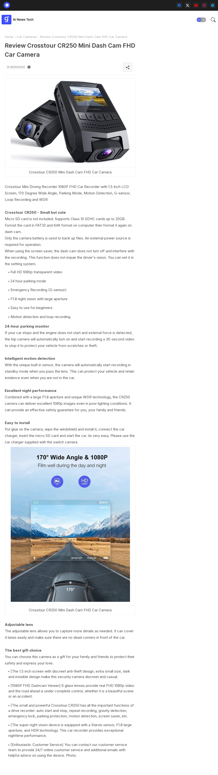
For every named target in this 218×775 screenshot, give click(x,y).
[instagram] (204, 5)
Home (9, 37)
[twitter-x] (188, 5)
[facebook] (179, 5)
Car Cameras (27, 37)
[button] (201, 19)
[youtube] (196, 5)
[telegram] (213, 5)
